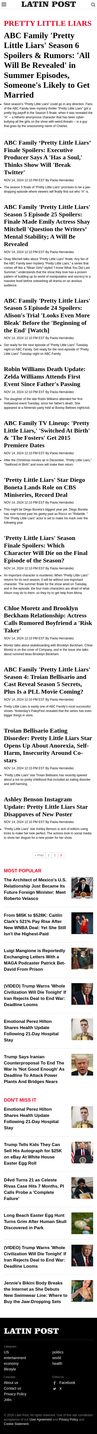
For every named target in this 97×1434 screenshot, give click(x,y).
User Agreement (40, 1419)
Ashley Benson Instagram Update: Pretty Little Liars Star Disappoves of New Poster (46, 807)
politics (58, 1352)
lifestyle (10, 1369)
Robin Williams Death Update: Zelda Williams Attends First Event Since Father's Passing (45, 376)
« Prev (39, 855)
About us (11, 1383)
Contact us (12, 1388)
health (57, 1363)
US (6, 1352)
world (57, 1358)
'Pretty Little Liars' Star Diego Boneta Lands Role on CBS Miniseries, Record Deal (44, 487)
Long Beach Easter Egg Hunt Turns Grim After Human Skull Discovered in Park (35, 1221)
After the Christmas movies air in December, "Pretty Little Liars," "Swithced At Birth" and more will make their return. (48, 462)
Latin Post (48, 4)
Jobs (8, 1400)
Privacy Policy (15, 1394)
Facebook (67, 1383)
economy (11, 1363)
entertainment (15, 1358)
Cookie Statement (16, 1424)
